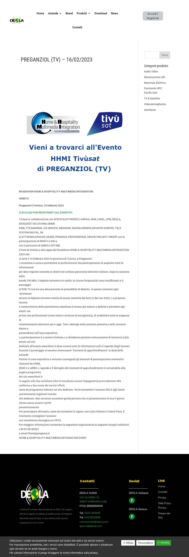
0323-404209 (92, 513)
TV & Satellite (152, 98)
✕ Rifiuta (128, 542)
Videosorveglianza (155, 104)
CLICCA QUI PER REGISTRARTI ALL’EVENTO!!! (45, 212)
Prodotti (82, 13)
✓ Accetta (163, 542)
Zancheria (150, 109)
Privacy (162, 497)
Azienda (53, 13)
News (114, 13)
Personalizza (145, 542)
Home (40, 13)
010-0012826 (92, 517)
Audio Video (151, 71)
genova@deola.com (91, 526)
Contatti (77, 27)
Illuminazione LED (154, 77)
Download (101, 13)
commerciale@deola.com (94, 522)
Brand (69, 13)
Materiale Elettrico (155, 82)
